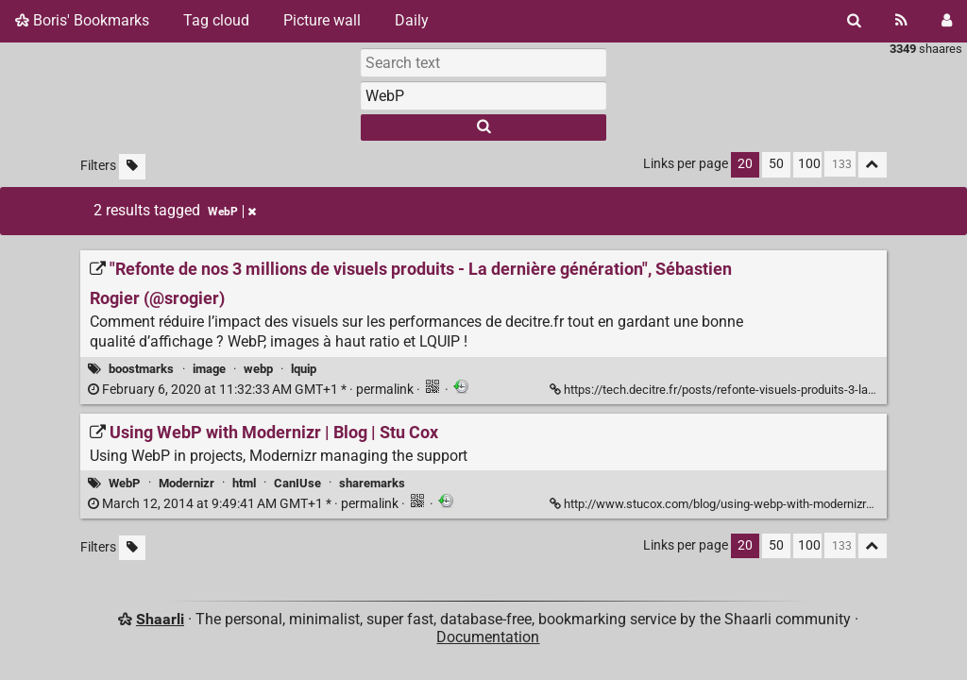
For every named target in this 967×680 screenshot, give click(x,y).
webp (258, 369)
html (244, 483)
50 (776, 164)
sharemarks (372, 483)
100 (809, 164)
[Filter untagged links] (132, 166)
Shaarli (160, 619)
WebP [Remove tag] (232, 211)
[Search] (854, 21)
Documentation (487, 637)
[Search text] (483, 62)
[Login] (946, 21)
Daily (412, 20)
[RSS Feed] (901, 21)
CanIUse (297, 483)
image (209, 369)
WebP (124, 483)
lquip (303, 369)
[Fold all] (872, 165)
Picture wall (322, 20)
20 (745, 164)
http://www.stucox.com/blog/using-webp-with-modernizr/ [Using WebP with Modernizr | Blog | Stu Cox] (712, 504)
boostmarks (141, 369)
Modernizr (186, 483)
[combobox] (483, 95)
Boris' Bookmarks (82, 20)
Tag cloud (216, 20)
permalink (252, 390)
